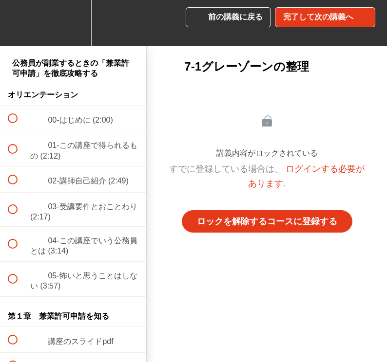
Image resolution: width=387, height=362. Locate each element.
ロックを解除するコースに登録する (267, 221)
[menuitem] (73, 23)
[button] (18, 23)
